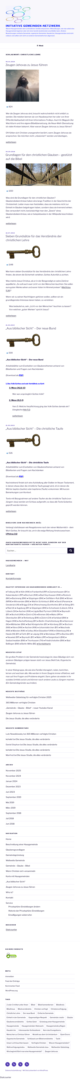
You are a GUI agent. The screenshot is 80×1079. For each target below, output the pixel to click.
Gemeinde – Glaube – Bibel (18, 866)
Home (8, 839)
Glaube (70, 1017)
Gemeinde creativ (57, 1017)
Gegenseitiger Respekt (37, 1017)
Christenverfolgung (58, 1009)
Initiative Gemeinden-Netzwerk (33, 25)
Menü (40, 46)
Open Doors (65, 1034)
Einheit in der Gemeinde (16, 1017)
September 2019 (13, 797)
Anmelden (9, 976)
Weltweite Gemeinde (15, 860)
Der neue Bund (29, 1013)
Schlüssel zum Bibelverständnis (40, 1039)
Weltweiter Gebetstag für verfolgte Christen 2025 (28, 697)
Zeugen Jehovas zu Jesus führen (27, 65)
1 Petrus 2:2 (11, 534)
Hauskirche (11, 1030)
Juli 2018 (10, 818)
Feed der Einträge (12, 981)
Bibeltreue (11, 1009)
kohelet (9, 739)
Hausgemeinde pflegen (55, 1026)
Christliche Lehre (13, 1013)
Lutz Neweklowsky (14, 734)
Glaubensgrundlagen (15, 850)
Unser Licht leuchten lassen (17, 1043)
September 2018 (13, 813)
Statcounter (11, 929)
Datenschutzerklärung (13, 1070)
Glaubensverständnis (15, 1022)
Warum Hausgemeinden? (59, 1043)
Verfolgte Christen (38, 1043)
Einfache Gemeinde (45, 1013)
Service (9, 903)
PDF (21, 476)
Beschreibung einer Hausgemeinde (22, 844)
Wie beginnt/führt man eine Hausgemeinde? (24, 1051)
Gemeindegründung (15, 855)
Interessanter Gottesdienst (29, 1030)
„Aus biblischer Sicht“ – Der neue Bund (31, 328)
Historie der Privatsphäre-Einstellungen (26, 911)
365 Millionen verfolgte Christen (20, 702)
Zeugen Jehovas (51, 1051)
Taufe (58, 1039)
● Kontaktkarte (44, 644)
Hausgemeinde (13, 1026)
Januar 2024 (11, 781)
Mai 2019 (10, 802)
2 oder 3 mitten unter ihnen (17, 1005)
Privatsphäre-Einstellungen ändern (24, 907)
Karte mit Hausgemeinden (18, 876)
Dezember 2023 (13, 786)
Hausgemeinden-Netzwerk (33, 1026)
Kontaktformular (13, 578)
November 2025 (13, 770)
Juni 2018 (10, 824)
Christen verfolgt (41, 1009)
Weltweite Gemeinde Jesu (38, 1047)
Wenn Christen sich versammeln (20, 871)
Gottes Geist (32, 1022)
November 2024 (13, 776)
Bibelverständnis (24, 1009)
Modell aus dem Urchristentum (45, 1034)
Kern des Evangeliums (52, 1030)
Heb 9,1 (26, 410)
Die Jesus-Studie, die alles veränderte (23, 718)
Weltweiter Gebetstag (60, 1047)
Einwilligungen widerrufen (20, 915)
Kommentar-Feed (12, 986)
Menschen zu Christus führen (18, 1034)
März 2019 (10, 808)
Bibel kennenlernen (45, 1005)
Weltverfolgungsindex (16, 1047)
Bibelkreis (60, 1005)
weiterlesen (11, 142)
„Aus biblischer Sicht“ (15, 881)
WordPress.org (11, 991)
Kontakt (9, 897)
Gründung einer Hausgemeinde (52, 1022)
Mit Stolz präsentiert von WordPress (35, 1070)
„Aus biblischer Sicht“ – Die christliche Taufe (34, 428)
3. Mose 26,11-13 (17, 388)
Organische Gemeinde (16, 1039)
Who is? (9, 892)
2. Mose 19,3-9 (16, 400)
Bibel (33, 1005)
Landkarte (10, 565)
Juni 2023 (10, 792)
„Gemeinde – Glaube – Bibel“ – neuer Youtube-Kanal (29, 708)
